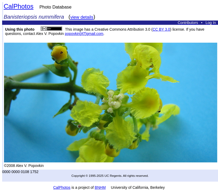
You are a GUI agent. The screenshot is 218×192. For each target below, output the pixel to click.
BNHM (100, 187)
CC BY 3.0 (161, 29)
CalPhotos (19, 6)
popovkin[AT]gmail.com (84, 33)
